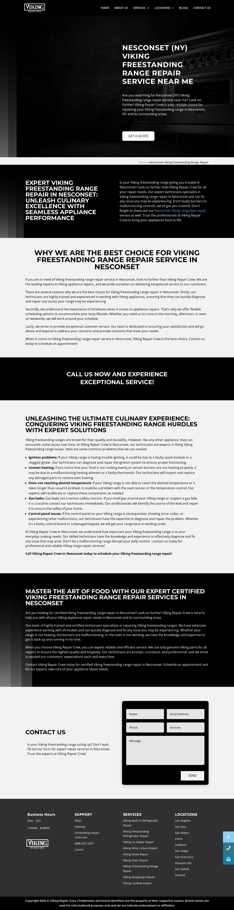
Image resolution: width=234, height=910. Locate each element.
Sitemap (80, 827)
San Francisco (184, 857)
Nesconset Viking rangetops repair (180, 210)
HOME (105, 8)
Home (142, 162)
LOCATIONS (162, 8)
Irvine (179, 839)
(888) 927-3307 (84, 843)
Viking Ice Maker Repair (138, 842)
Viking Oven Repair (135, 860)
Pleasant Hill (183, 863)
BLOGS (183, 8)
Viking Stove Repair (135, 854)
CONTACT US (202, 8)
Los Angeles (183, 820)
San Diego (181, 851)
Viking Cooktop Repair (137, 883)
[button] (228, 859)
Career (79, 849)
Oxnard (180, 875)
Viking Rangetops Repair (139, 877)
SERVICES (139, 8)
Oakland (180, 845)
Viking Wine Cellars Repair (140, 848)
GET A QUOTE (138, 136)
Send (192, 775)
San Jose (180, 827)
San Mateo (182, 833)
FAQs (78, 820)
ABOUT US (121, 8)
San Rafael (182, 869)
